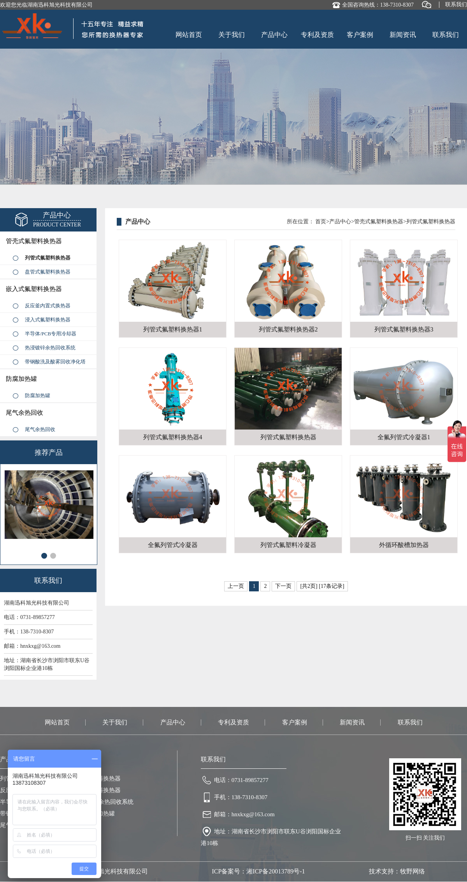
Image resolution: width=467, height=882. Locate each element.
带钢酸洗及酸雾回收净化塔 (55, 362)
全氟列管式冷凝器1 (403, 437)
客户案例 (360, 35)
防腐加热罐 (21, 378)
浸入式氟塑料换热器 (47, 320)
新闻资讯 (403, 35)
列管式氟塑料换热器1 (172, 329)
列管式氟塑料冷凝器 (288, 545)
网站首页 (189, 35)
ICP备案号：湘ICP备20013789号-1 (258, 871)
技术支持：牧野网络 (397, 871)
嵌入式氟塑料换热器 (34, 289)
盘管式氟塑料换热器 (47, 272)
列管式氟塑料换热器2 (288, 329)
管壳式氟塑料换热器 (34, 241)
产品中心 (274, 35)
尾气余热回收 (24, 412)
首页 (320, 221)
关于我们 (231, 35)
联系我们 (456, 4)
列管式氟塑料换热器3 (404, 329)
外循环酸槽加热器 (404, 545)
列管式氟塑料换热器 (47, 258)
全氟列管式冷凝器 (173, 545)
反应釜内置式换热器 (47, 306)
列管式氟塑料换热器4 (172, 437)
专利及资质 (317, 35)
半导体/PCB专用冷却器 (50, 334)
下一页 (283, 586)
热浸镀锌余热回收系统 (50, 348)
